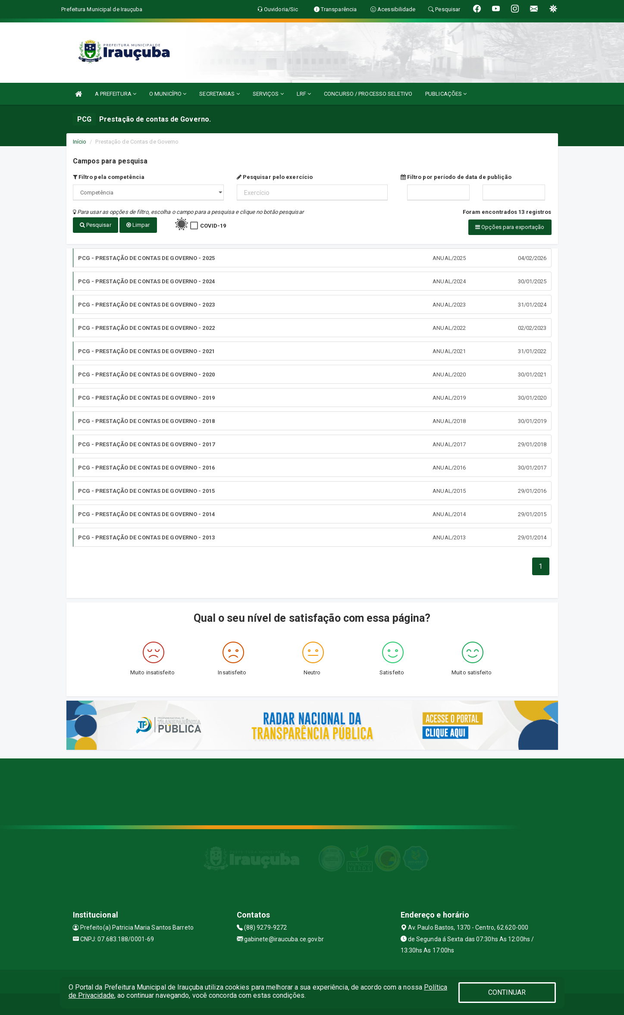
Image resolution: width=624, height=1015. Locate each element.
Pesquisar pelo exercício (275, 177)
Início (80, 141)
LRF (304, 94)
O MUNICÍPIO (167, 94)
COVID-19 (213, 225)
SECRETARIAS (219, 94)
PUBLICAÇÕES (446, 94)
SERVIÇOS (268, 94)
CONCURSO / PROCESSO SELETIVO (368, 94)
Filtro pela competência (109, 177)
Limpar (138, 225)
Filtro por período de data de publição (456, 177)
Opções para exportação (509, 227)
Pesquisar (95, 225)
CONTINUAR (507, 992)
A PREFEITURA (115, 94)
